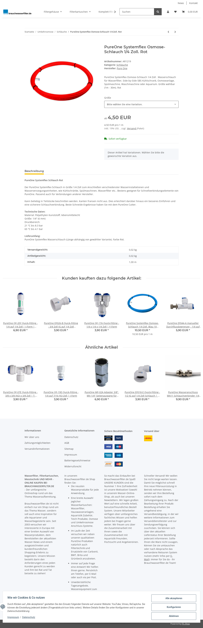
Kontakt (193, 3)
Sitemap (69, 448)
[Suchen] (137, 11)
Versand (132, 128)
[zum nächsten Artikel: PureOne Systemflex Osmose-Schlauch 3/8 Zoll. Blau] (175, 31)
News (181, 3)
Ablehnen (173, 616)
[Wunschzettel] (175, 11)
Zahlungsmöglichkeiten (37, 442)
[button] (168, 11)
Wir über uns (32, 437)
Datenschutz (71, 437)
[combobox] (141, 104)
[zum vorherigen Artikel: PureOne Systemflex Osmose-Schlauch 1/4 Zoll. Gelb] (168, 31)
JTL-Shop (186, 623)
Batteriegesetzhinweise (77, 460)
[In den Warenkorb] (27, 43)
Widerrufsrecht (72, 466)
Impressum (70, 454)
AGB (66, 442)
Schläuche (122, 64)
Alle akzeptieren (173, 599)
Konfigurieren (173, 607)
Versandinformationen (37, 448)
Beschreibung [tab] (34, 171)
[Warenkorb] (189, 11)
